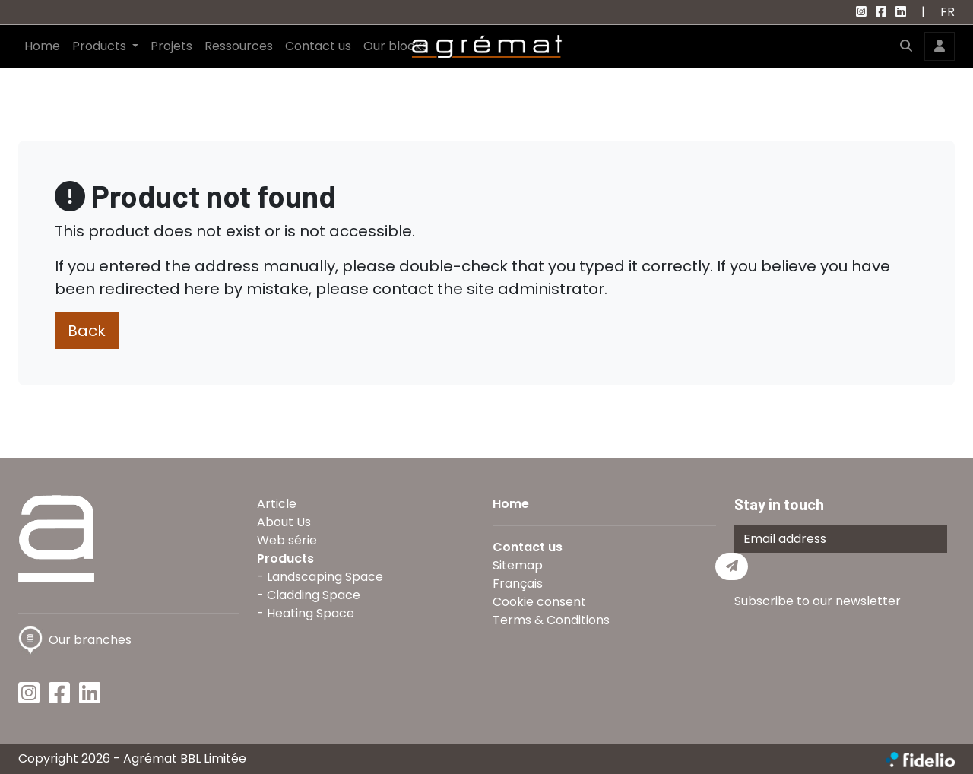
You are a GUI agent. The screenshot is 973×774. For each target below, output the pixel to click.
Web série (287, 540)
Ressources (238, 46)
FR (947, 12)
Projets (171, 46)
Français (518, 583)
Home (42, 46)
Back (87, 330)
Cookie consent (539, 602)
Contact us (318, 46)
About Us (284, 522)
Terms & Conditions (551, 620)
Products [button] (100, 46)
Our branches (75, 640)
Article (276, 503)
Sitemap (518, 565)
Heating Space (310, 613)
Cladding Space (313, 595)
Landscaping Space (325, 576)
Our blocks (395, 46)
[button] (906, 46)
